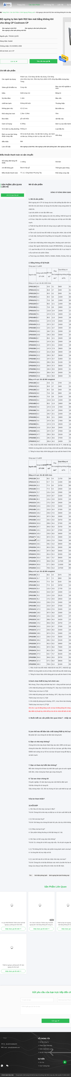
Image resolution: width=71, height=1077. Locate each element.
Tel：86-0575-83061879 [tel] (9, 1044)
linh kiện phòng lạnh (41, 875)
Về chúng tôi (49, 5)
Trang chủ (21, 5)
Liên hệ (60, 5)
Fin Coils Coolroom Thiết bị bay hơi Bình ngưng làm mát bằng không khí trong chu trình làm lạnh (41, 924)
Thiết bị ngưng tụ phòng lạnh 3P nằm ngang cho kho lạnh (13, 966)
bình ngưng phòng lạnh (27, 12)
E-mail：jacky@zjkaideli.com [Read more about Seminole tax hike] (10, 1047)
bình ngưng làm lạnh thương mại (59, 875)
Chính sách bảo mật (8, 1075)
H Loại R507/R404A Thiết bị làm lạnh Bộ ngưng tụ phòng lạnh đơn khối (13, 923)
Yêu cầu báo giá (43, 61)
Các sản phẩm (34, 5)
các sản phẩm (14, 12)
